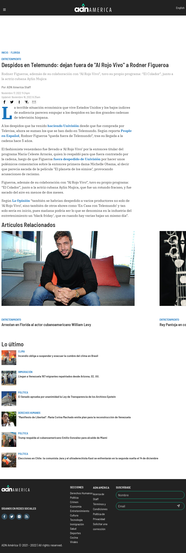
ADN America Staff (19, 87)
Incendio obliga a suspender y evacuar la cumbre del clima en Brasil (58, 355)
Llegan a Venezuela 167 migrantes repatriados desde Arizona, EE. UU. (58, 376)
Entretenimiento (11, 59)
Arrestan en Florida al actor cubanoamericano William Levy (46, 324)
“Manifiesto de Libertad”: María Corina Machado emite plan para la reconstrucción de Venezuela (74, 417)
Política (23, 392)
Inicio (4, 52)
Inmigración (25, 372)
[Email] (144, 506)
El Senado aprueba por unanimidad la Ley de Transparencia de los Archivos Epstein (67, 396)
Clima (21, 351)
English (180, 7)
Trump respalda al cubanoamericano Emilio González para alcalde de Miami (62, 437)
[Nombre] (150, 495)
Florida (15, 52)
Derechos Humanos (29, 412)
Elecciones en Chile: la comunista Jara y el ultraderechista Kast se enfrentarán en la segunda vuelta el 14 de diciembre (88, 458)
